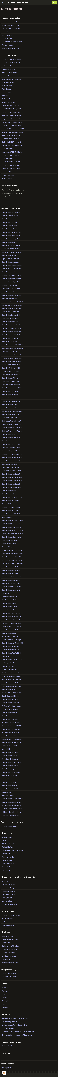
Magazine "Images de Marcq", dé (12, 132)
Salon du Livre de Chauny (10, 394)
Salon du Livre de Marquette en (12, 265)
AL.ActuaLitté (6, 99)
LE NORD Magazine (8, 175)
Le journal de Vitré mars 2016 (11, 139)
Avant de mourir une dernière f (11, 25)
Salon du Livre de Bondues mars (12, 292)
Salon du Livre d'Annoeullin (10, 646)
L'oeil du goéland (7, 901)
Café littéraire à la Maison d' (11, 696)
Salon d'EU (5, 656)
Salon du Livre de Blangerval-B (11, 802)
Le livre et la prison (8, 779)
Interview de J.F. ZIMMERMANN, (12, 152)
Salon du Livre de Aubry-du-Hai (11, 308)
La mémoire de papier (9, 888)
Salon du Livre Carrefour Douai (11, 613)
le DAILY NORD (6, 95)
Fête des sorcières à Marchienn (12, 358)
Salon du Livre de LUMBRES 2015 (12, 520)
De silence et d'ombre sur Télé (11, 168)
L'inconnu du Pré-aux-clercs (10, 22)
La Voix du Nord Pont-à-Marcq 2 (12, 59)
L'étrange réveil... (7, 898)
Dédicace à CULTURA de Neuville (12, 454)
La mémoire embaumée (9, 956)
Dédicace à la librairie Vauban (11, 398)
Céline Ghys (5, 840)
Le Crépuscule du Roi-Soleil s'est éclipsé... (15, 1025)
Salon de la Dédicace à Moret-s (11, 487)
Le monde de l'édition (8, 1028)
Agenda (4, 991)
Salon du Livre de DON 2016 (10, 500)
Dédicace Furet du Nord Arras (11, 288)
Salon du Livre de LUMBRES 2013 (12, 643)
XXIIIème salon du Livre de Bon (11, 812)
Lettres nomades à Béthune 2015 (12, 534)
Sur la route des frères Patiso (11, 946)
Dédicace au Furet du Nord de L (11, 540)
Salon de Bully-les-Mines (9, 225)
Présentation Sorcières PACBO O (12, 302)
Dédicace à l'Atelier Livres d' (10, 351)
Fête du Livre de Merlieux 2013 (11, 649)
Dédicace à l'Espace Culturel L (11, 418)
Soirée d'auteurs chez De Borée (12, 411)
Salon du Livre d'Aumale (9, 606)
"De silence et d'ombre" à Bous (11, 673)
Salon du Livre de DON (9, 633)
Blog (3, 994)
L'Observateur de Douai (9, 76)
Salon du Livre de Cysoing (10, 222)
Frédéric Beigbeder (8, 925)
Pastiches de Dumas (8, 66)
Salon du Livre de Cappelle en (11, 239)
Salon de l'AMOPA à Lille (9, 404)
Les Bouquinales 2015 (9, 543)
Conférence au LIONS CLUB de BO (12, 563)
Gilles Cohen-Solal (7, 870)
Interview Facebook (8, 82)
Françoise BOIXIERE (8, 863)
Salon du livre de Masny (9, 341)
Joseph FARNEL (7, 837)
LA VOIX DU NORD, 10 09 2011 (11, 162)
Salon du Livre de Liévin (9, 272)
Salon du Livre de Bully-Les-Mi (11, 278)
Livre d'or (5, 1007)
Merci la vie (5, 881)
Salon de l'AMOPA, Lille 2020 (11, 368)
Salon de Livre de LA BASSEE (11, 772)
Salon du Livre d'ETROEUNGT (11, 703)
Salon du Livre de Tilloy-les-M (11, 378)
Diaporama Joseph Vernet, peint (12, 79)
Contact (4, 997)
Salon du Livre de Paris (9, 494)
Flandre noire (6, 959)
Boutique (5, 988)
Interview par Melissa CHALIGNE (12, 676)
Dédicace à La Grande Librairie (11, 471)
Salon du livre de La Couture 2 (11, 312)
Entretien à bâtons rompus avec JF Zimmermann (17, 1035)
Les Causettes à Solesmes (10, 249)
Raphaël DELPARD (8, 847)
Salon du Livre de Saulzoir (10, 338)
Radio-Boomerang (8, 795)
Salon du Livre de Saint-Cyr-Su (11, 537)
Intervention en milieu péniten (11, 610)
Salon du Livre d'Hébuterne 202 (12, 361)
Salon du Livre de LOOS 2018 (11, 437)
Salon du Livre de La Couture (11, 212)
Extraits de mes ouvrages (10, 826)
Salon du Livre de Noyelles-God (11, 325)
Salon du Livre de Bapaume (10, 414)
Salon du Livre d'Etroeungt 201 (11, 580)
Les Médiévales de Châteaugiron (12, 640)
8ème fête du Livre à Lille (10, 636)
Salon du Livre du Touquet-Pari (11, 587)
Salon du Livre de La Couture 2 (11, 295)
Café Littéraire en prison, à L (11, 596)
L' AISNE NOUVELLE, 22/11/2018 (12, 109)
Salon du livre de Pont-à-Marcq (11, 245)
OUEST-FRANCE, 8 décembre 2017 (13, 129)
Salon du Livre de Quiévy (9, 255)
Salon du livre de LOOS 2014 (11, 583)
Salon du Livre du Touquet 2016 (12, 477)
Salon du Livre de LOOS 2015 (11, 514)
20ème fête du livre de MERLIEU (12, 726)
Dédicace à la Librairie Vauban (11, 275)
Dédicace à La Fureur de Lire (11, 318)
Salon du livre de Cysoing (10, 219)
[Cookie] (4, 1073)
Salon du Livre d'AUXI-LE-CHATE (12, 659)
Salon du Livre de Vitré (9, 736)
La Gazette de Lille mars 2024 (11, 62)
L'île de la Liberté (7, 35)
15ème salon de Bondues (10, 669)
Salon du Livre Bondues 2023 (11, 315)
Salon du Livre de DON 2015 (10, 573)
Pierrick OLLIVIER (7, 854)
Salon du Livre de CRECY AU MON (12, 530)
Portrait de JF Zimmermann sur (12, 145)
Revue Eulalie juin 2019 (9, 102)
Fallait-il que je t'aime (8, 891)
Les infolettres (6, 1057)
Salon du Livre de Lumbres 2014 (12, 590)
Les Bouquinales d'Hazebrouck (11, 739)
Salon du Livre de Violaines (10, 262)
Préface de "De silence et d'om (11, 706)
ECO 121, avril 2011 (8, 178)
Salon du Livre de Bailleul (10, 712)
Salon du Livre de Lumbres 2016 (12, 481)
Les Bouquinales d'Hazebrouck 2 (12, 371)
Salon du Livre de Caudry (10, 242)
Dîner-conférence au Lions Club (12, 560)
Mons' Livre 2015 (7, 517)
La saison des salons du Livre (11, 915)
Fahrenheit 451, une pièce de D (11, 679)
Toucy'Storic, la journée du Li (11, 365)
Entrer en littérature (8, 918)
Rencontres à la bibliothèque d (11, 623)
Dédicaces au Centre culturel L (11, 577)
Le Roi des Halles (7, 38)
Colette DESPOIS (7, 860)
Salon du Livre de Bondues (10, 321)
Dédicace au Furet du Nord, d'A (11, 421)
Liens (3, 1004)
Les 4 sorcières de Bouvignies (11, 28)
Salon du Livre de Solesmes (13, 190)
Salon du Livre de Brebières (10, 229)
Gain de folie (6, 943)
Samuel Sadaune (7, 867)
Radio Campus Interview (9, 72)
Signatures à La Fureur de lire (11, 259)
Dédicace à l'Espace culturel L (11, 467)
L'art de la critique (7, 922)
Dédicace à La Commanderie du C (12, 348)
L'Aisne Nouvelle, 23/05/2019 (11, 105)
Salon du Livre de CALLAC (10, 789)
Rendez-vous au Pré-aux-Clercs (12, 42)
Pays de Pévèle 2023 (8, 69)
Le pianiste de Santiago (9, 904)
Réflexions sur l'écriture (9, 977)
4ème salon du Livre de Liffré (11, 722)
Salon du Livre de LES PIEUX (11, 434)
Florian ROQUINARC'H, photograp (12, 850)
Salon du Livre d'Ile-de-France (11, 752)
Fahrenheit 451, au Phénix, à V (11, 686)
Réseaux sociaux (7, 45)
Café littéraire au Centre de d (11, 600)
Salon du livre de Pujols (9, 782)
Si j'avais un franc (7, 936)
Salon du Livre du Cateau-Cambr (12, 232)
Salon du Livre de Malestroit (10, 719)
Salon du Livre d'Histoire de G (11, 484)
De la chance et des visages (10, 939)
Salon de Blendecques (9, 769)
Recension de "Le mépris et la (11, 135)
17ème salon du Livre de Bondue (12, 550)
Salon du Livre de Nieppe (9, 603)
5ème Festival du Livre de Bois (11, 732)
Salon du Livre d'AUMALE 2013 (11, 653)
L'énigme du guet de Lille (10, 1022)
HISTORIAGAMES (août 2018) (11, 115)
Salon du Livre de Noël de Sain (11, 331)
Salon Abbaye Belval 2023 (10, 298)
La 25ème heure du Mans (10, 709)
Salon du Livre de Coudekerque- (12, 616)
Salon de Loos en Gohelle (10, 215)
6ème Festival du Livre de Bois (11, 805)
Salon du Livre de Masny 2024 (11, 388)
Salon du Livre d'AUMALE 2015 (11, 527)
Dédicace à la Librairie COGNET (11, 381)
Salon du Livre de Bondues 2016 (12, 497)
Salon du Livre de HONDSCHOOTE (12, 345)
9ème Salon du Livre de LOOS (11, 759)
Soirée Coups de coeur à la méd (12, 441)
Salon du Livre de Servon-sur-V (11, 729)
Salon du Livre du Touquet (10, 699)
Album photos (6, 1001)
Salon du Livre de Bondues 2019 (12, 428)
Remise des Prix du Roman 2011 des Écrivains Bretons (19, 1032)
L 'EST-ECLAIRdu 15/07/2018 (11, 112)
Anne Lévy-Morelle (8, 857)
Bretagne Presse (7, 86)
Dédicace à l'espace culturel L (11, 547)
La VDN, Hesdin (6, 92)
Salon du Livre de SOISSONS (11, 444)
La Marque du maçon (8, 953)
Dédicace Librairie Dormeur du (11, 447)
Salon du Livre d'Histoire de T (11, 474)
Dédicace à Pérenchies (9, 504)
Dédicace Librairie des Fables (11, 815)
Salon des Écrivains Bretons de (11, 762)
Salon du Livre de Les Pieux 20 (11, 557)
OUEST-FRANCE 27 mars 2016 (11, 142)
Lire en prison (6, 593)
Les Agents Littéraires (9, 172)
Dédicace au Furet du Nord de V (12, 464)
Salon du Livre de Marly (9, 408)
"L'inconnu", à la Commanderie (11, 252)
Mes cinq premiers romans (10, 48)
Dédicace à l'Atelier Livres (10, 285)
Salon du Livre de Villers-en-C (11, 235)
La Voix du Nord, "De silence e (11, 165)
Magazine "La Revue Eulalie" (11, 119)
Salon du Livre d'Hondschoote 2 (12, 457)
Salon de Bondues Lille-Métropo (12, 742)
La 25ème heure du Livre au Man (12, 355)
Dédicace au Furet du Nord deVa (12, 553)
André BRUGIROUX (8, 844)
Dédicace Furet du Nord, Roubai (12, 431)
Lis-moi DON (6, 749)
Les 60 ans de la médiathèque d (12, 305)
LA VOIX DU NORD (7, 148)
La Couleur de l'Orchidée (9, 949)
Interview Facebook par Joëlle (11, 282)
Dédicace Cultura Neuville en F (11, 384)
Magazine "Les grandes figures (12, 125)
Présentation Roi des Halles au (11, 424)
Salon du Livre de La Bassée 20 (11, 716)
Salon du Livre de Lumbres (10, 765)
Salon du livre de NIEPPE (9, 775)
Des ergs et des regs (8, 884)
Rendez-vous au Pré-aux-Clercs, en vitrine (15, 1018)
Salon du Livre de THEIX (9, 756)
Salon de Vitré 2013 (8, 666)
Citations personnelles (9, 973)
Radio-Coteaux (6, 89)
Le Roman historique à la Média (12, 809)
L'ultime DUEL (6, 32)
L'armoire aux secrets (9, 894)
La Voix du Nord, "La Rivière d (11, 155)
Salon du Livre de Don (9, 689)
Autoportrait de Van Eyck (10, 962)
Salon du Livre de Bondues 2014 (12, 620)
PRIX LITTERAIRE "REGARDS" (11, 746)
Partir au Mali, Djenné (8, 1046)
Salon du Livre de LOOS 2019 (11, 335)
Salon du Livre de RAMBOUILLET (12, 785)
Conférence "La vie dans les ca (11, 328)
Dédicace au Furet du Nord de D (12, 374)
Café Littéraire (6, 792)
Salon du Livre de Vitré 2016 (11, 490)
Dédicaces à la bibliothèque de (11, 507)
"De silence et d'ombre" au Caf (11, 693)
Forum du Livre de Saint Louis (11, 401)
